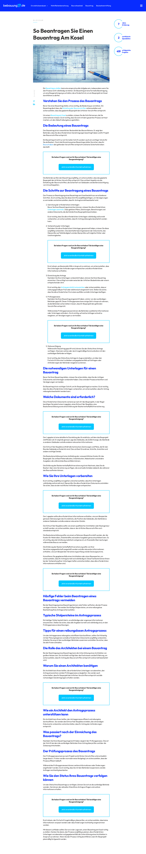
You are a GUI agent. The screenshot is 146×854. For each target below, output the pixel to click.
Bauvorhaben (48, 144)
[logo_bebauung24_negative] (14, 4)
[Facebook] (34, 101)
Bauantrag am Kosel (58, 115)
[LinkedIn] (34, 104)
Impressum (16, 761)
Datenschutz (7, 761)
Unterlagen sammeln (56, 209)
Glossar (23, 761)
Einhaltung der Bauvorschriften (74, 108)
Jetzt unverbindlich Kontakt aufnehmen (76, 167)
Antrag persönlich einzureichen (73, 287)
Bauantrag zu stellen (53, 88)
